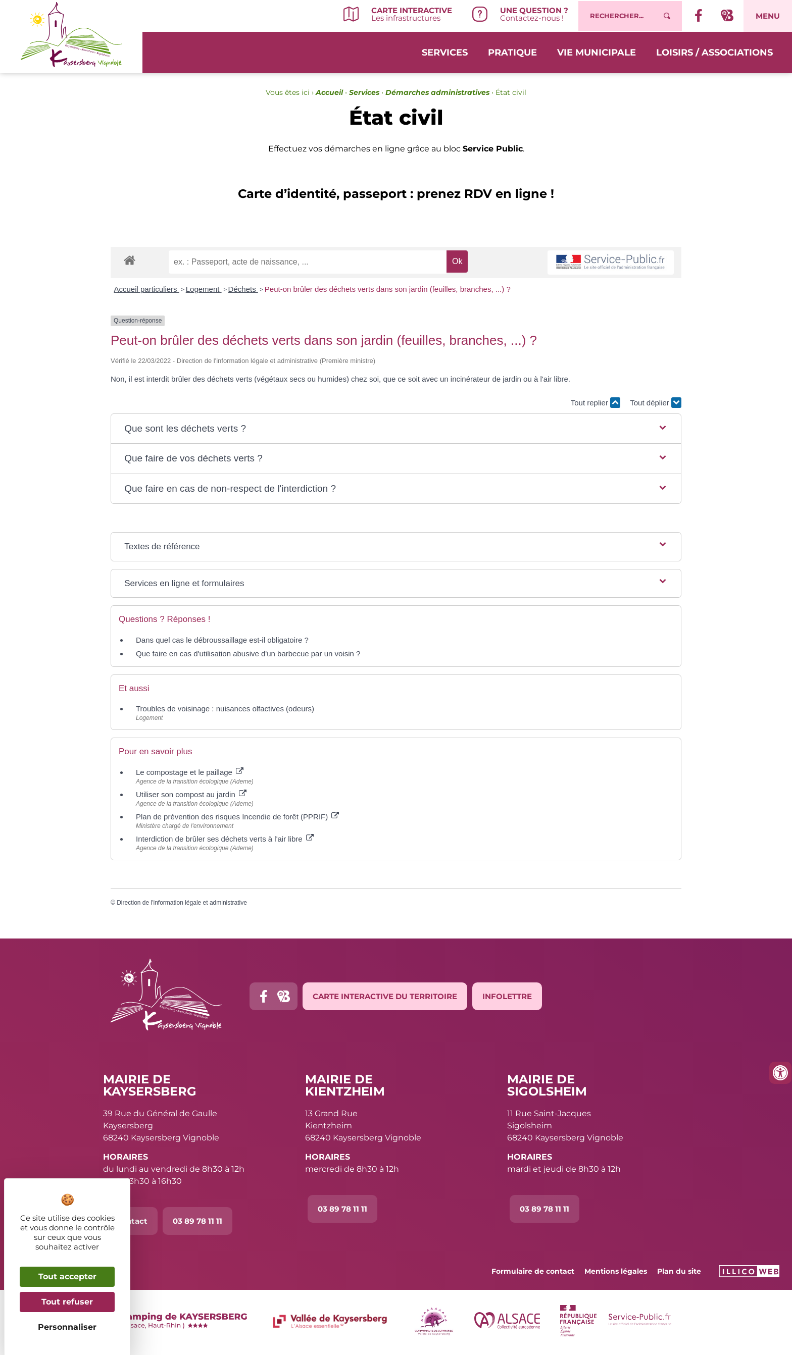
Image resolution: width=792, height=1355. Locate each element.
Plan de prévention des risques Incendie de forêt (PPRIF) (237, 816)
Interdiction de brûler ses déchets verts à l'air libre (225, 839)
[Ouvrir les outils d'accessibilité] (780, 1073)
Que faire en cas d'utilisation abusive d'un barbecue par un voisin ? (248, 653)
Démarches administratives (437, 92)
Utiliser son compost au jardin (191, 794)
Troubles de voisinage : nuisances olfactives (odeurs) (225, 708)
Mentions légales (615, 1271)
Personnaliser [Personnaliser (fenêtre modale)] (67, 1327)
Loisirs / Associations (714, 51)
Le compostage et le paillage (189, 772)
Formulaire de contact (532, 1271)
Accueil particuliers (146, 289)
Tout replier (595, 402)
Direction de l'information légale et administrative (182, 902)
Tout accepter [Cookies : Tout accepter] (67, 1276)
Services (445, 51)
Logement (204, 289)
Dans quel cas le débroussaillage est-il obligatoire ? (222, 640)
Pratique (512, 51)
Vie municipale (596, 51)
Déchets (243, 289)
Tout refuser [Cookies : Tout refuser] (67, 1302)
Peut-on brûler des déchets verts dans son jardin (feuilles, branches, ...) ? (388, 289)
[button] (396, 429)
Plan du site (679, 1271)
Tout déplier (655, 402)
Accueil (329, 92)
